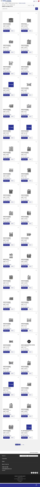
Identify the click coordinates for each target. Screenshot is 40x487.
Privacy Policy (20, 480)
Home (3, 3)
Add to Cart (6, 30)
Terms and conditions (34, 452)
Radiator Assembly (22, 3)
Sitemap (20, 481)
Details (12, 30)
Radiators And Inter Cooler (13, 3)
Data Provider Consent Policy (20, 478)
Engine (6, 3)
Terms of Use (20, 477)
